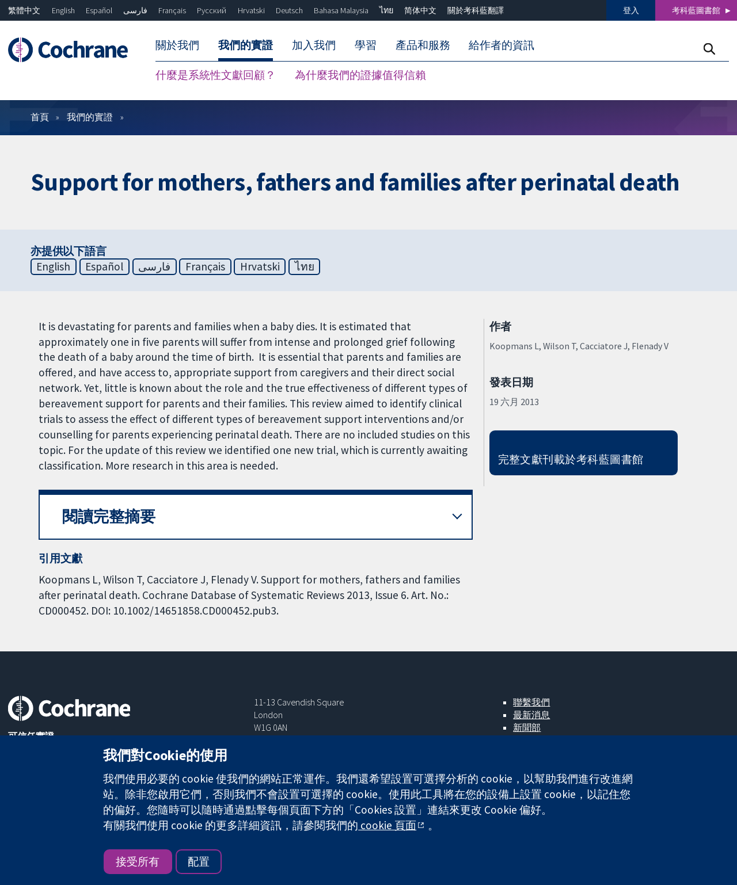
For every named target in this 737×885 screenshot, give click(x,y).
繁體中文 (24, 10)
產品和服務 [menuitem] (423, 45)
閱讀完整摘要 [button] (108, 516)
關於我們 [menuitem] (177, 45)
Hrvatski (251, 10)
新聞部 (527, 727)
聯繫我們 (531, 702)
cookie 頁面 (387, 825)
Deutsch (289, 10)
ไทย (386, 10)
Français (172, 10)
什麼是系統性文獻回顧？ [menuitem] (215, 75)
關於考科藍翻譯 (475, 10)
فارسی (135, 10)
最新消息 (531, 714)
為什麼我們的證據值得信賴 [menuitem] (360, 75)
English (63, 10)
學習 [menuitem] (366, 45)
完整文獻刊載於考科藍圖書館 (571, 459)
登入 (631, 10)
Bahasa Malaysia (341, 10)
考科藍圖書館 (696, 10)
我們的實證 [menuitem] (245, 45)
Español (99, 10)
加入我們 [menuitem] (314, 45)
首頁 (40, 117)
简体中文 (420, 10)
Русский (211, 10)
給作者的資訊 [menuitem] (501, 45)
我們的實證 (90, 117)
